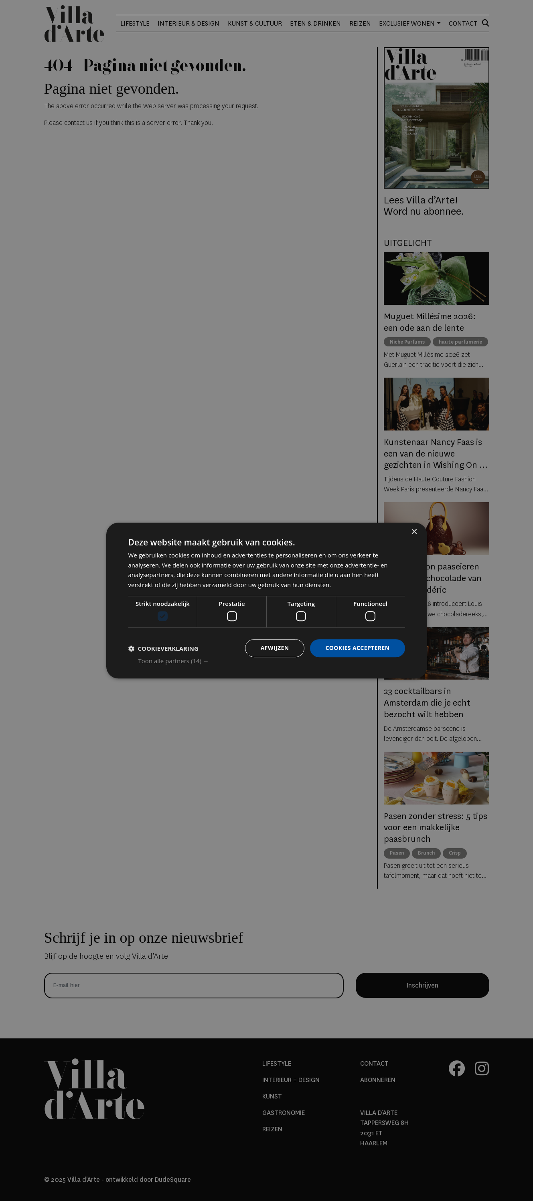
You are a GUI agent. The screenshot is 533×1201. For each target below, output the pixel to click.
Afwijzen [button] (275, 648)
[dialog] (266, 601)
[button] (271, 660)
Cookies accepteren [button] (357, 648)
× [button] (414, 532)
